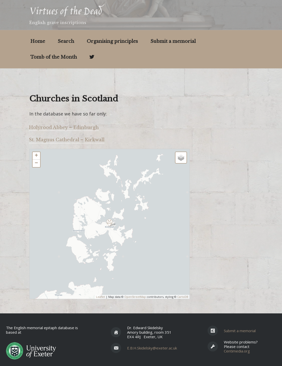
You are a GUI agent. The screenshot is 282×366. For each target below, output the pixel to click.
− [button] (36, 163)
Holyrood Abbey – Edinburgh (64, 127)
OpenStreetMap (135, 297)
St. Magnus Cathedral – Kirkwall (67, 140)
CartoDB (182, 297)
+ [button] (36, 156)
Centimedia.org (237, 350)
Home (37, 41)
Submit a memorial (173, 41)
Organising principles (112, 41)
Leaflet (100, 297)
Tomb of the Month (53, 57)
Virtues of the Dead (65, 12)
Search (66, 41)
